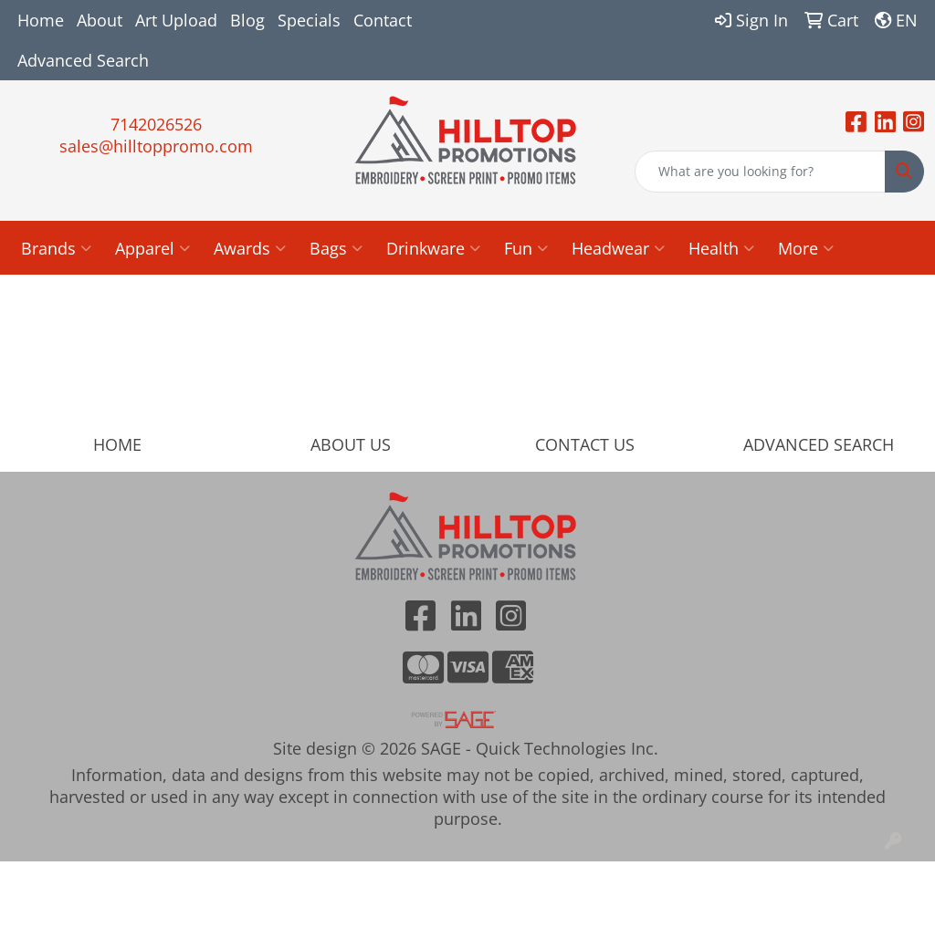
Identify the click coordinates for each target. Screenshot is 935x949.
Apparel (152, 248)
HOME (117, 444)
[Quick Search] (760, 172)
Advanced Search (83, 60)
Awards (250, 248)
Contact (382, 20)
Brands (56, 248)
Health (721, 248)
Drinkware (433, 248)
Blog (247, 20)
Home (40, 20)
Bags (336, 248)
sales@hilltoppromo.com (156, 146)
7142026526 (156, 124)
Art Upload (176, 20)
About (99, 20)
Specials (309, 20)
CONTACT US (585, 444)
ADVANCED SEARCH (818, 444)
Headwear (618, 248)
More (806, 248)
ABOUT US (350, 444)
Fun (526, 248)
